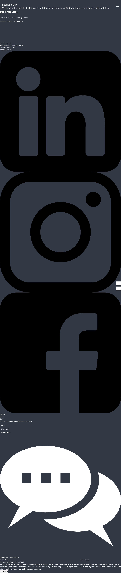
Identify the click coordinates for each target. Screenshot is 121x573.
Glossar (3, 414)
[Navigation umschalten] (116, 6)
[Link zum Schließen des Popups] (119, 1)
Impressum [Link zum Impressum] (4, 557)
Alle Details (85, 560)
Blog (1, 417)
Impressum (5, 429)
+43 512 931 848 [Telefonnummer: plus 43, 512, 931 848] (6, 50)
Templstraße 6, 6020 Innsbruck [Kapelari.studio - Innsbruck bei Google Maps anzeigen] (11, 45)
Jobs (1, 419)
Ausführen (4, 571)
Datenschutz (5, 432)
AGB (3, 425)
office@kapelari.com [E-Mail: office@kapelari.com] (7, 47)
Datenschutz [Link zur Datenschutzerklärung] (14, 557)
